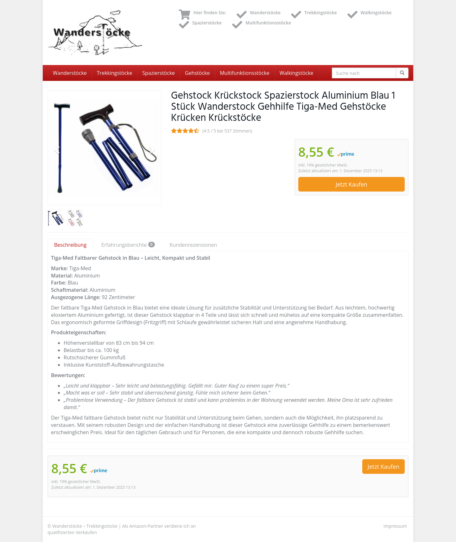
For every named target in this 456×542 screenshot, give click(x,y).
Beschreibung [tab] (70, 244)
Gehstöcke (197, 72)
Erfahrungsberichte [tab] (128, 244)
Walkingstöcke (297, 72)
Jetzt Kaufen (351, 184)
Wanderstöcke (70, 72)
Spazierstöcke (158, 72)
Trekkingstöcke (114, 72)
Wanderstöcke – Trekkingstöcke (84, 526)
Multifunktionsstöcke (244, 72)
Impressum (395, 526)
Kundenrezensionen (193, 244)
